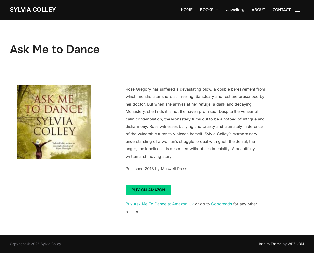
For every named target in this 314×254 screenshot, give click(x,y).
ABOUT (258, 10)
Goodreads (221, 204)
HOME (187, 10)
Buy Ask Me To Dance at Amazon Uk (160, 204)
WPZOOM (296, 244)
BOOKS (209, 10)
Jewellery (235, 10)
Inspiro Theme (270, 244)
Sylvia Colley (35, 10)
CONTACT (282, 10)
